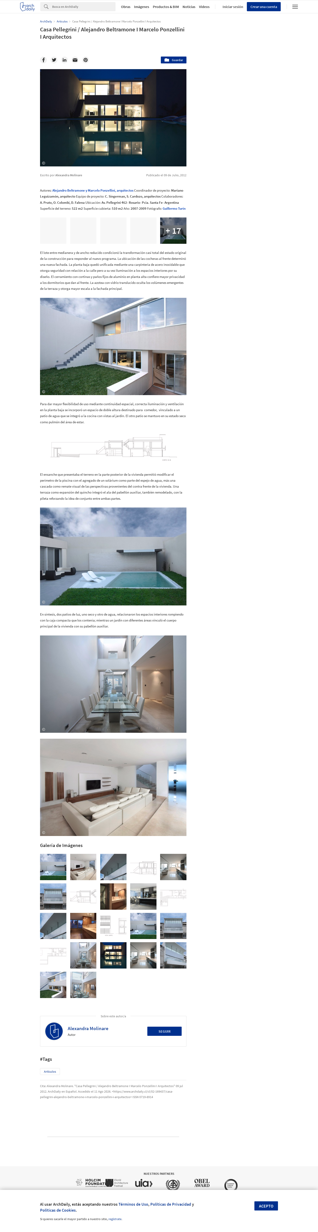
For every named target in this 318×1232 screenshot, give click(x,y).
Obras (125, 6)
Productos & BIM (166, 6)
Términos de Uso (133, 1204)
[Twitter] (54, 60)
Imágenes (141, 6)
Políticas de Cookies (58, 1210)
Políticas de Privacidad (170, 1204)
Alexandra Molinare (88, 1028)
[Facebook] (43, 60)
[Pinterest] (85, 60)
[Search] (84, 6)
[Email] (75, 60)
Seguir (165, 1031)
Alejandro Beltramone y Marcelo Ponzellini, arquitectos (92, 190)
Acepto (266, 1206)
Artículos (50, 1071)
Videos (204, 6)
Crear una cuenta (264, 6)
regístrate (114, 1219)
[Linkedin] (64, 60)
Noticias (189, 6)
